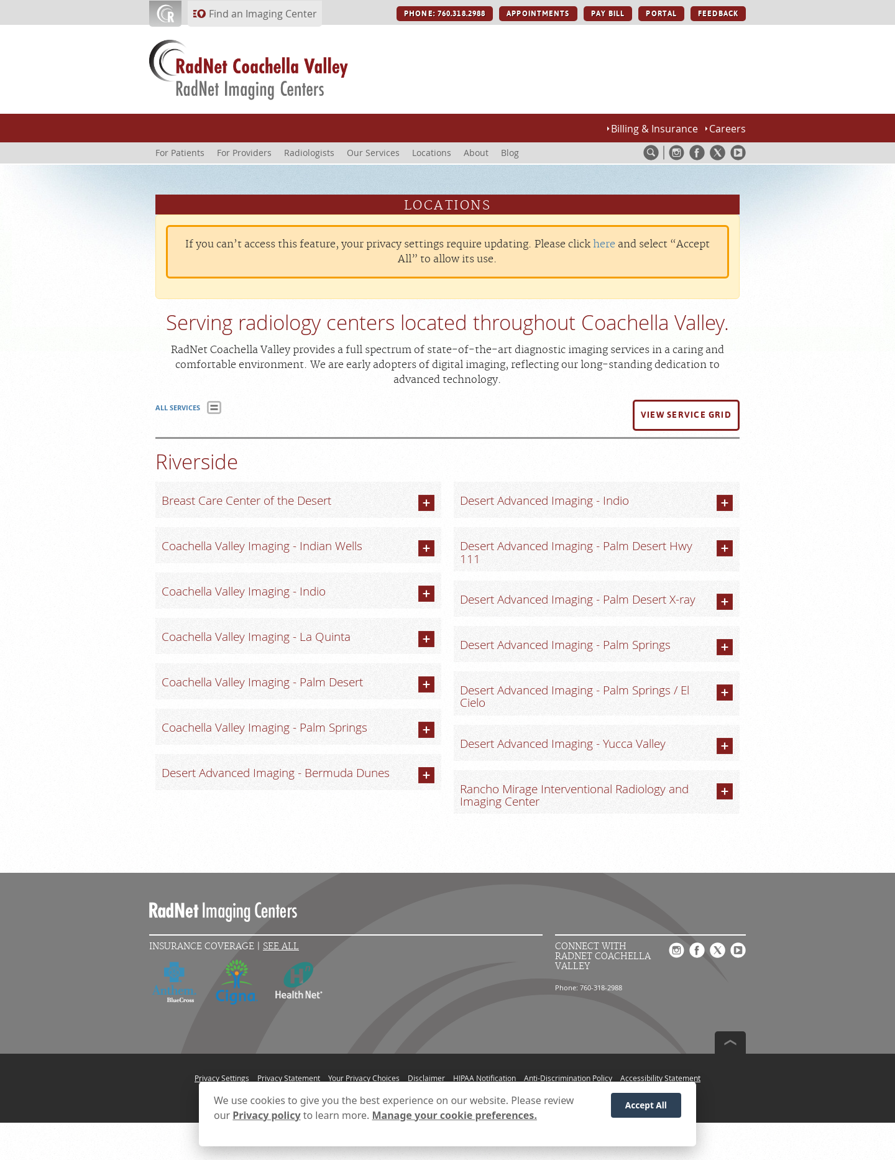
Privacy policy (266, 1115)
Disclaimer (426, 1078)
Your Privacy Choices (364, 1078)
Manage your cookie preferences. (454, 1115)
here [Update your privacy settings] (604, 244)
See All (281, 946)
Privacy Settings (222, 1078)
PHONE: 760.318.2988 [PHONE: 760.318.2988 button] (444, 13)
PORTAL (661, 13)
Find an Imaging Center (263, 14)
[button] (686, 415)
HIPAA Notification (484, 1078)
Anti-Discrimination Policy (568, 1078)
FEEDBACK (718, 13)
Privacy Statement (288, 1078)
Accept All (646, 1105)
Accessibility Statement (660, 1078)
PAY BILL (608, 13)
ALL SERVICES (177, 407)
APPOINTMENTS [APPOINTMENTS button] (538, 13)
